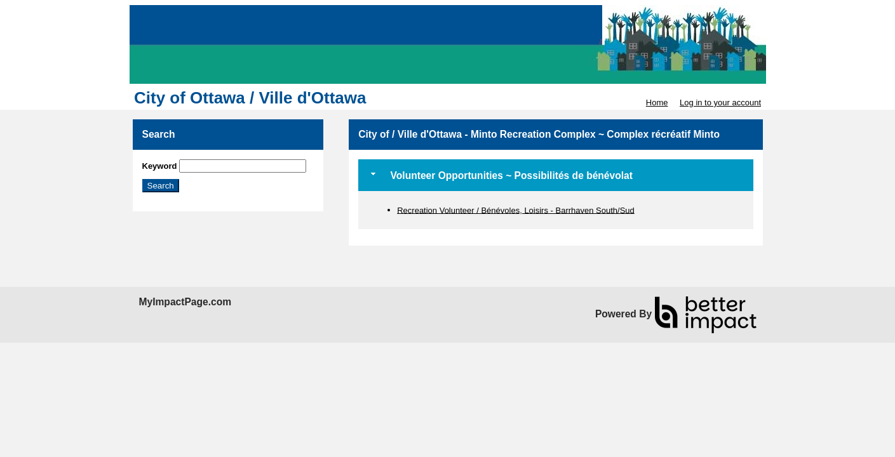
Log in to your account (720, 102)
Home (657, 102)
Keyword (159, 166)
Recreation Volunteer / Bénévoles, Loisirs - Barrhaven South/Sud (516, 210)
